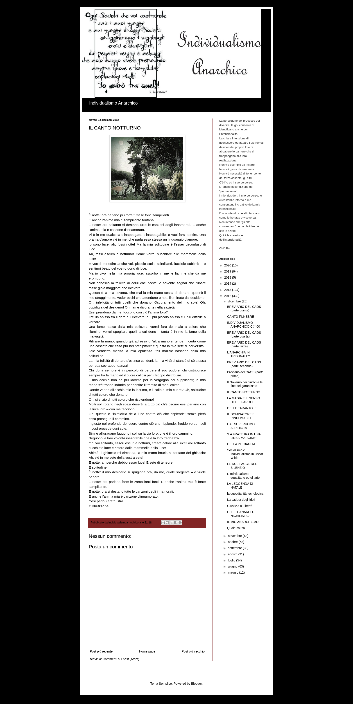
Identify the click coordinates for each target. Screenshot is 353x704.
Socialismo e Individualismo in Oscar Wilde (245, 454)
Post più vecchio (193, 651)
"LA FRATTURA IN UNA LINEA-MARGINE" (244, 436)
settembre (235, 548)
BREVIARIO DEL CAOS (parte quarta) (244, 334)
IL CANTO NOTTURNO (243, 392)
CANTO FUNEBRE (240, 316)
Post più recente (101, 651)
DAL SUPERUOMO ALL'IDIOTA (241, 426)
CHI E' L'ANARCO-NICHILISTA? (240, 514)
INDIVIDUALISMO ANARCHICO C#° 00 (243, 324)
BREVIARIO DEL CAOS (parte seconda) (244, 364)
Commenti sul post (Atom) (121, 659)
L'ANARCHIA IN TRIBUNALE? (238, 354)
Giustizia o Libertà (239, 506)
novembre (235, 536)
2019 (228, 271)
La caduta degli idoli (241, 499)
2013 (228, 290)
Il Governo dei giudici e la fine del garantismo (244, 384)
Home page (147, 651)
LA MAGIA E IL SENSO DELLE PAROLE (243, 400)
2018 (228, 277)
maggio (233, 572)
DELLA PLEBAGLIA (241, 444)
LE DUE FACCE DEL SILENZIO (242, 465)
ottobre (233, 542)
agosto (233, 554)
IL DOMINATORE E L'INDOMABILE (241, 416)
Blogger (196, 683)
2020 (228, 265)
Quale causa (236, 528)
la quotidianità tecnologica (245, 493)
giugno (233, 566)
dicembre (235, 301)
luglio (232, 560)
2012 (228, 296)
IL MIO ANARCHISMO (243, 522)
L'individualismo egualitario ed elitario (243, 475)
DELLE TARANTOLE (242, 408)
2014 (228, 283)
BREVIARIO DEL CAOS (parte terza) (244, 344)
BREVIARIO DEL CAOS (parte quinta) (244, 308)
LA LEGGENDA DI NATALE (240, 485)
